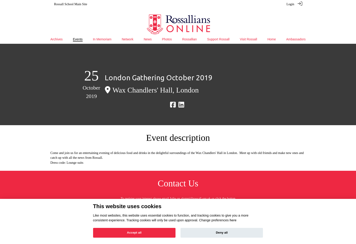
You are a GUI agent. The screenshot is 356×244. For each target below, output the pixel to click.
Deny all (222, 232)
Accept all (134, 232)
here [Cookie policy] (233, 220)
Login (290, 4)
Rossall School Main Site (70, 4)
